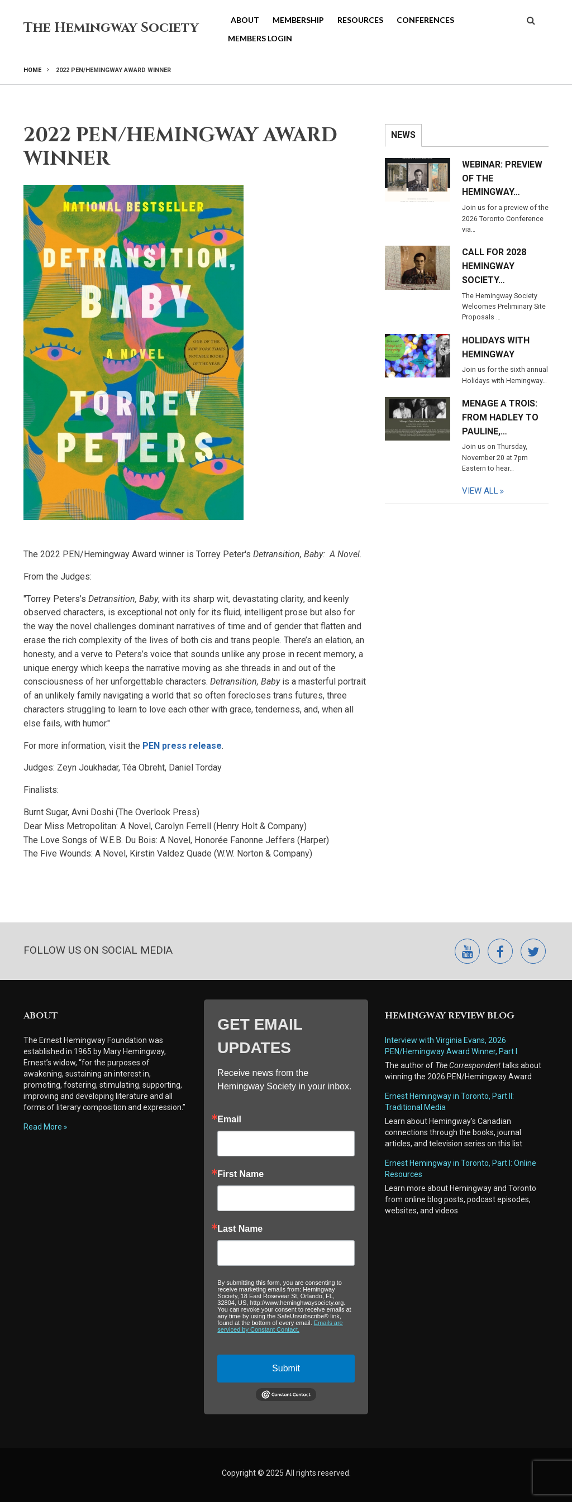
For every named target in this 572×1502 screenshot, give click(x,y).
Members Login (260, 38)
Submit (286, 1368)
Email (229, 1119)
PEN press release (182, 745)
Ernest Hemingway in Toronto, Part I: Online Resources (460, 1169)
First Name (240, 1174)
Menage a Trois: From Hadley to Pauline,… (500, 417)
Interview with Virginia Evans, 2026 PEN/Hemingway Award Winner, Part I (451, 1046)
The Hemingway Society (111, 28)
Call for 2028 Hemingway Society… (494, 266)
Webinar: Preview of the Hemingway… (502, 178)
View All (480, 491)
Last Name (240, 1228)
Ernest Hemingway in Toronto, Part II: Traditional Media (450, 1102)
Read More (42, 1126)
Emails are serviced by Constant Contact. (279, 1326)
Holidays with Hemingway (496, 347)
